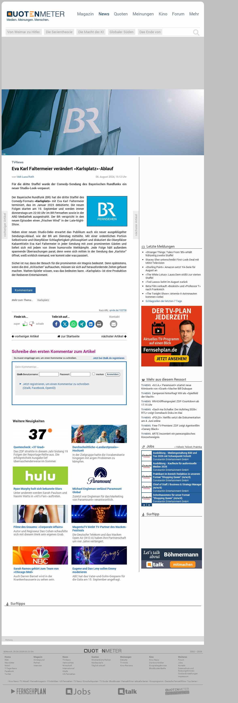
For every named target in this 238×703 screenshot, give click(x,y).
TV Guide (104, 681)
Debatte (123, 660)
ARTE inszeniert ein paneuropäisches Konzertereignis (168, 435)
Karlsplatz (43, 300)
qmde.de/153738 (117, 310)
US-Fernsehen (69, 674)
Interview (38, 665)
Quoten (121, 14)
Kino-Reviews (126, 665)
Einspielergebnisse (158, 665)
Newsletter (9, 662)
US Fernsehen (66, 681)
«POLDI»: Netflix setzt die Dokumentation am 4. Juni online (170, 419)
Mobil (7, 665)
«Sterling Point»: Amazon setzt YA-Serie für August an (170, 268)
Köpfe (65, 671)
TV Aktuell (24, 681)
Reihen (37, 662)
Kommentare (24, 290)
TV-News (67, 660)
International (68, 668)
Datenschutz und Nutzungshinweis (186, 669)
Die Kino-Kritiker (156, 662)
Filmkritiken (52, 681)
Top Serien (192, 681)
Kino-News (154, 660)
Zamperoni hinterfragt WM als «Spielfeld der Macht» (169, 395)
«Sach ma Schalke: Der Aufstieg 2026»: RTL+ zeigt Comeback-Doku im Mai (169, 411)
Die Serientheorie (59, 32)
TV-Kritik (124, 662)
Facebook (9, 671)
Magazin (85, 14)
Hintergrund (39, 660)
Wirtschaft (67, 665)
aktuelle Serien (141, 681)
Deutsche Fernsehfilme (175, 681)
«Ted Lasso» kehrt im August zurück (167, 282)
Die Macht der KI (91, 32)
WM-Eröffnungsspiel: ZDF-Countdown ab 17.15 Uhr (170, 403)
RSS (6, 660)
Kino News (13, 681)
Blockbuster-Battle (157, 668)
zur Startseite (68, 336)
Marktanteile (97, 662)
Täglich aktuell (98, 665)
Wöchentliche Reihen (101, 660)
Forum (178, 14)
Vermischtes (68, 662)
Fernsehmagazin (38, 681)
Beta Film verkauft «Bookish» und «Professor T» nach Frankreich (173, 287)
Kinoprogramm (157, 681)
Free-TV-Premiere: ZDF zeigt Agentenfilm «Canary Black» (170, 427)
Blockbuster (114, 681)
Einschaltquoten (90, 681)
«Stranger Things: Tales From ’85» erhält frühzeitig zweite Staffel (169, 253)
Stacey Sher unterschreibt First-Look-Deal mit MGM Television (172, 261)
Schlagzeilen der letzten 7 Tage (164, 301)
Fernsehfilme (127, 681)
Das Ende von (150, 32)
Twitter (8, 674)
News (104, 14)
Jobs (180, 662)
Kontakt (181, 665)
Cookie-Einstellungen (188, 673)
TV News (78, 681)
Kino (163, 14)
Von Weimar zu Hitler (23, 32)
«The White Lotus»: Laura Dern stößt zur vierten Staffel (173, 276)
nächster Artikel (113, 336)
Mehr (194, 14)
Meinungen (143, 14)
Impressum (183, 676)
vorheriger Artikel (25, 336)
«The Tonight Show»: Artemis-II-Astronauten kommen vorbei (171, 295)
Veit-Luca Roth (25, 176)
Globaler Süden (122, 32)
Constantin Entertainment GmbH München (169, 456)
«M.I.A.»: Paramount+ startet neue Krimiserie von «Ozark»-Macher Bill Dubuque (166, 386)
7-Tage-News (11, 668)
